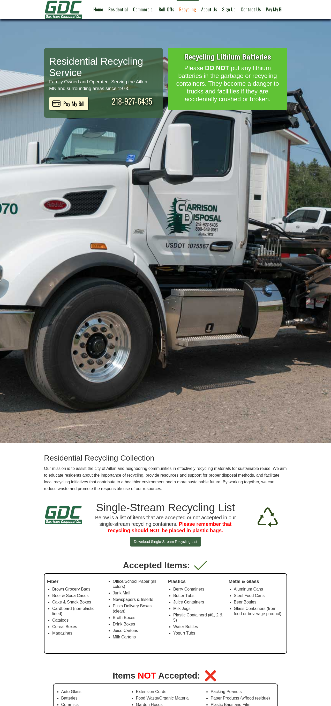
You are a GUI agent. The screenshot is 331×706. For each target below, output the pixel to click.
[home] (63, 9)
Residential (118, 9)
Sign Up (229, 9)
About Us (209, 9)
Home (98, 9)
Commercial (143, 9)
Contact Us (251, 9)
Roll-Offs (166, 9)
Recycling (187, 9)
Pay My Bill (275, 9)
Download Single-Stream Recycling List (165, 542)
